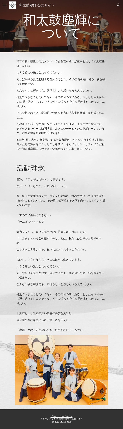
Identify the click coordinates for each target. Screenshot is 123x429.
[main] (61, 26)
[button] (4, 5)
